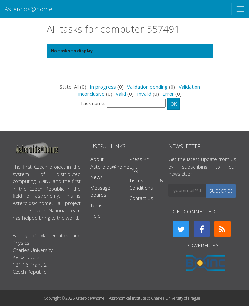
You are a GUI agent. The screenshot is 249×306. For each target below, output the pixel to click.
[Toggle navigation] (240, 9)
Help (95, 216)
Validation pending (147, 86)
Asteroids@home (28, 9)
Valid (121, 94)
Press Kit (139, 159)
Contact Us (141, 198)
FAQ (133, 170)
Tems (96, 205)
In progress (103, 86)
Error (168, 94)
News (96, 177)
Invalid (144, 94)
